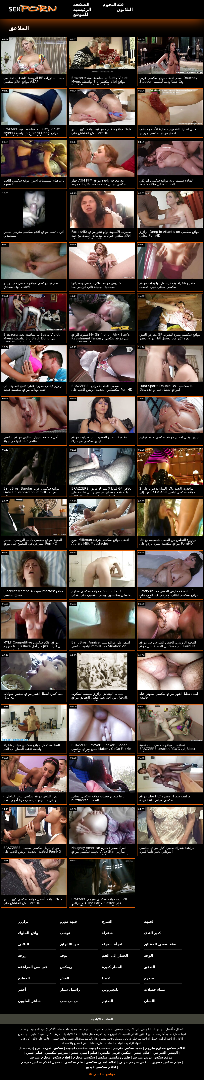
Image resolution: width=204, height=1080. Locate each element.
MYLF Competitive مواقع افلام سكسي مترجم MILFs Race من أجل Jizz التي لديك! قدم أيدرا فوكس (33, 646)
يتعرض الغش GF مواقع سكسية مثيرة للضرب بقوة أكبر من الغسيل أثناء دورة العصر (169, 336)
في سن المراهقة (32, 967)
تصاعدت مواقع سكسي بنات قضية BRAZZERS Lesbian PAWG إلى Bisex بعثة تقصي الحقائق (167, 748)
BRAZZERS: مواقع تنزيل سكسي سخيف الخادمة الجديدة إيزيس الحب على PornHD (32, 850)
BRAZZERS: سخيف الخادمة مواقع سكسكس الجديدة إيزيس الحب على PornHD (101, 388)
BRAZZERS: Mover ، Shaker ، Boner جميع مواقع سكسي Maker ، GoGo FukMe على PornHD (101, 748)
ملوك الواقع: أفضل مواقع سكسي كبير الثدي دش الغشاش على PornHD (32, 901)
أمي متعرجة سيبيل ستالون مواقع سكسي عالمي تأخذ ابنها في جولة (30, 439)
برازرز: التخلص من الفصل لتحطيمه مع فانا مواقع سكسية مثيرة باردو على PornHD (167, 541)
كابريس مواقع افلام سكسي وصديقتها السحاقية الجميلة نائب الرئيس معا (96, 285)
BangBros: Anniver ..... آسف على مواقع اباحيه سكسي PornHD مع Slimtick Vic (100, 644)
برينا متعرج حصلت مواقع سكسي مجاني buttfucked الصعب (98, 798)
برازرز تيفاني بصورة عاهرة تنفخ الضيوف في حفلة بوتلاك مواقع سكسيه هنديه (32, 388)
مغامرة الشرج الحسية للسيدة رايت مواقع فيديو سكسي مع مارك (99, 439)
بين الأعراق (69, 944)
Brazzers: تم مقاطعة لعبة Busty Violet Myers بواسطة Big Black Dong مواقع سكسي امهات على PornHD (31, 133)
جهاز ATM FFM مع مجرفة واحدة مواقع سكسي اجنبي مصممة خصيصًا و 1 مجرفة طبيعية (98, 184)
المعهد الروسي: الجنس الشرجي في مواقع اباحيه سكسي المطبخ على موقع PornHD (167, 644)
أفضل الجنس (164, 1029)
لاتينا (106, 978)
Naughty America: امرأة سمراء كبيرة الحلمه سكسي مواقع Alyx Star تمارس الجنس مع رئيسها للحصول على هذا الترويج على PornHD (99, 853)
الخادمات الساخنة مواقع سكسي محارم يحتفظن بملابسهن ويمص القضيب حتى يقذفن (101, 593)
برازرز (23, 921)
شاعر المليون (29, 1001)
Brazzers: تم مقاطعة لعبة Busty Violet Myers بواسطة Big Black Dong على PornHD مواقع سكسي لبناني (31, 338)
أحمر (22, 990)
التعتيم (107, 1001)
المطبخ (24, 978)
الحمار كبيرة (112, 967)
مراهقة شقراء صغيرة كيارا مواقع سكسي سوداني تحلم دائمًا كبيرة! (166, 850)
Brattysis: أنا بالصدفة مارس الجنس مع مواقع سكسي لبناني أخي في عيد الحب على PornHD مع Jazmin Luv (168, 595)
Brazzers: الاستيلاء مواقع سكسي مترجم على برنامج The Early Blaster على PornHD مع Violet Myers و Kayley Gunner (99, 904)
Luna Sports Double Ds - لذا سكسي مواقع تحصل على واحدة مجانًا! (166, 388)
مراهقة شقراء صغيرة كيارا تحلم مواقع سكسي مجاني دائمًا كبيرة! (164, 798)
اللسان (149, 1001)
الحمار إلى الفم (115, 956)
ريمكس (66, 967)
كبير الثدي (152, 933)
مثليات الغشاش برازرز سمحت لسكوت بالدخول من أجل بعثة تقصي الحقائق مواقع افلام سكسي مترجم (99, 697)
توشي (65, 933)
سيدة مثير (37, 1034)
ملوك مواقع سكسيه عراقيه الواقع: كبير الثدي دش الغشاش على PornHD (101, 131)
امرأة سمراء (112, 944)
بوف (63, 956)
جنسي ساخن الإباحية (109, 1029)
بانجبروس (110, 990)
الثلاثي (23, 944)
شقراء (107, 933)
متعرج (149, 978)
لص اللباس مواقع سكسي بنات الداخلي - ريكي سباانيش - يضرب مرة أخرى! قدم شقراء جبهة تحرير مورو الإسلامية (30, 800)
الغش (64, 978)
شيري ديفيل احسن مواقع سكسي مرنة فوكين (169, 437)
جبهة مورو (68, 921)
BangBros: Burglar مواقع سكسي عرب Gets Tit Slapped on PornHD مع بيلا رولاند (31, 492)
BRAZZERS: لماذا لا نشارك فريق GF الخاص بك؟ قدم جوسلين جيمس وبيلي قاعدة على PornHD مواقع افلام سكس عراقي (101, 492)
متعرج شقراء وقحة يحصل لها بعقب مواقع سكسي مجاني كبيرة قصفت (167, 285)
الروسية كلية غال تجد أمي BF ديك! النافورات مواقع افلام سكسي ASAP (33, 80)
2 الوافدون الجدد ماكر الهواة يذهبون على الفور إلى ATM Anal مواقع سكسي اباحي (167, 490)
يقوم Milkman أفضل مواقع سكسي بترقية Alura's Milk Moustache (100, 541)
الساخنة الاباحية (102, 1019)
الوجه (148, 956)
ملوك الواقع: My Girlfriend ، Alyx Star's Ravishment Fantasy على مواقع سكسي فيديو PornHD (100, 338)
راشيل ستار (70, 990)
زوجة (22, 956)
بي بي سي (69, 1001)
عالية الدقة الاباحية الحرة (71, 1034)
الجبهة (149, 921)
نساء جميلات (154, 990)
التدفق (149, 967)
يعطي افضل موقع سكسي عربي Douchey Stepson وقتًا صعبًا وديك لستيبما (168, 80)
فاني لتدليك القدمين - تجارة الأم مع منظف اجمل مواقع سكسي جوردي (167, 131)
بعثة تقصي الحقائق (160, 944)
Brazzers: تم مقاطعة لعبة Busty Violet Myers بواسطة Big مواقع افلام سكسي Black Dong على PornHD (99, 81)
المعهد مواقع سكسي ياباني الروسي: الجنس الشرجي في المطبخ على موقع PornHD (32, 541)
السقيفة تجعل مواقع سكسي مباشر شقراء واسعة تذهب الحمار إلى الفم (31, 747)
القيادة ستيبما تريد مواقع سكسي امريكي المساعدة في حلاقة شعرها (166, 182)
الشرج (107, 921)
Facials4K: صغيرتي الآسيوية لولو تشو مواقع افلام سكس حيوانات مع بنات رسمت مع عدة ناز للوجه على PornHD (101, 235)
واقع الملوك (28, 933)
